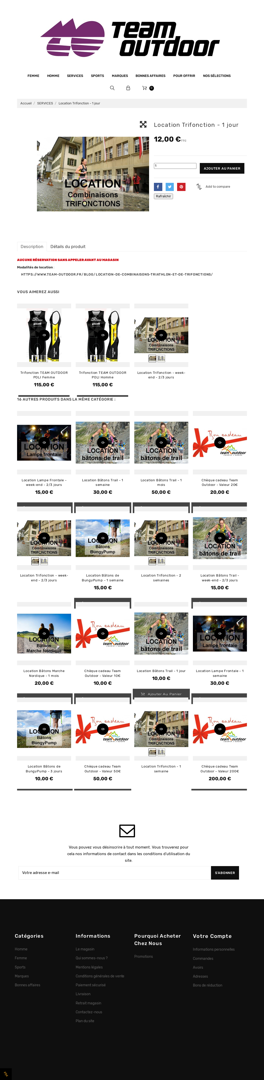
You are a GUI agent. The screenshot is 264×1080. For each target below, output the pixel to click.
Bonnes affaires (150, 76)
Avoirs (198, 967)
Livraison (83, 994)
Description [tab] (32, 246)
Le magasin (85, 949)
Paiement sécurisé (91, 985)
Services (75, 76)
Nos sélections (217, 76)
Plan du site (85, 1021)
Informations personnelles (214, 949)
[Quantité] (175, 166)
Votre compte (212, 936)
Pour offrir (184, 76)
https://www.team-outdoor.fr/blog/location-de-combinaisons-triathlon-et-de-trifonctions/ (117, 274)
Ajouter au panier (222, 168)
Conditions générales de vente (100, 976)
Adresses (200, 976)
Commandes (203, 958)
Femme (33, 76)
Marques (120, 76)
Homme (53, 76)
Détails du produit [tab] (67, 246)
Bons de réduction (207, 985)
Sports (97, 76)
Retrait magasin (88, 1003)
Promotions (143, 956)
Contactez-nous (89, 1012)
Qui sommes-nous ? (92, 958)
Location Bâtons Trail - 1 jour (161, 671)
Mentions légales (89, 967)
